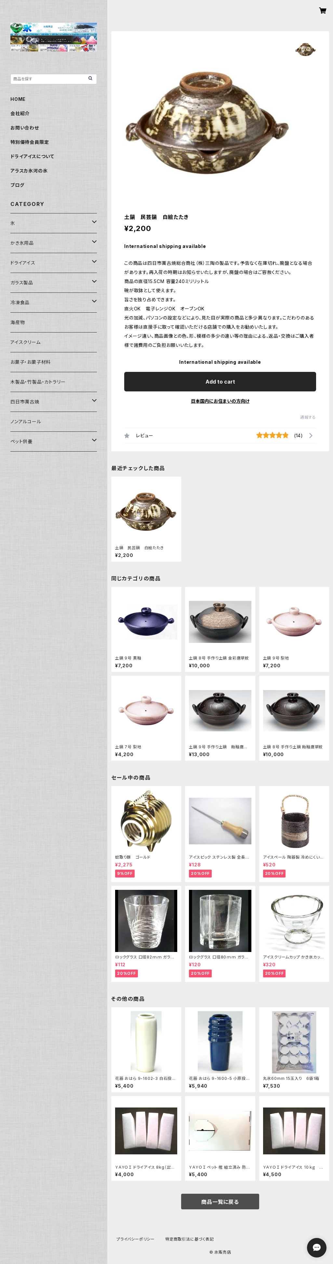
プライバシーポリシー (135, 1239)
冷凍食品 (20, 302)
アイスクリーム (25, 342)
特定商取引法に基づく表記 (189, 1239)
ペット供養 (21, 441)
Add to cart (220, 381)
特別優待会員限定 (29, 142)
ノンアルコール (25, 421)
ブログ (17, 185)
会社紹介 (20, 113)
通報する (308, 417)
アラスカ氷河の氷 (28, 170)
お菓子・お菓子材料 (30, 362)
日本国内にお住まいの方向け (220, 401)
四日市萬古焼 (24, 401)
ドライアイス (22, 262)
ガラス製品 (21, 282)
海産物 (17, 322)
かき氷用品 (22, 243)
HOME (18, 99)
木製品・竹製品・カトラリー (37, 382)
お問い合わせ (24, 127)
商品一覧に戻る (220, 1202)
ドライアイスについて (32, 156)
